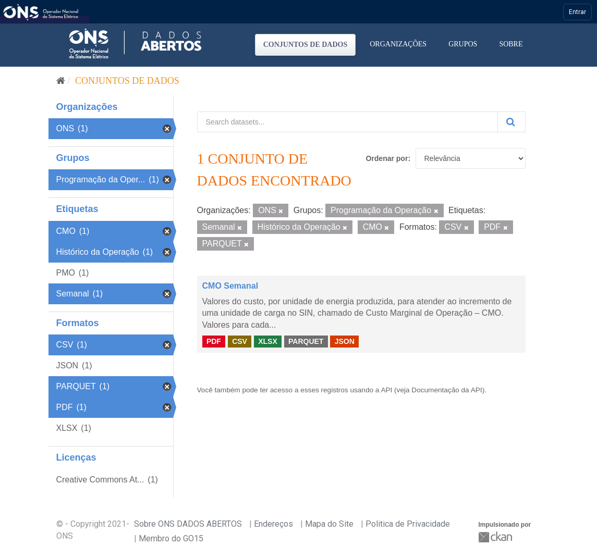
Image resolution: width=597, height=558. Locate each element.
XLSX (267, 341)
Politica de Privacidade (407, 524)
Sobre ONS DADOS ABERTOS (188, 524)
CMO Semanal (230, 285)
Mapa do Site (329, 524)
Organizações (398, 44)
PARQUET (305, 341)
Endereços (273, 524)
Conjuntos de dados (305, 44)
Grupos (462, 44)
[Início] (60, 81)
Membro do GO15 (171, 538)
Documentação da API (446, 390)
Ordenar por (386, 158)
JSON (345, 341)
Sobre (510, 44)
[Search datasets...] (347, 121)
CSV (239, 341)
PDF (213, 341)
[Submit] (511, 121)
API (386, 390)
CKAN (496, 536)
